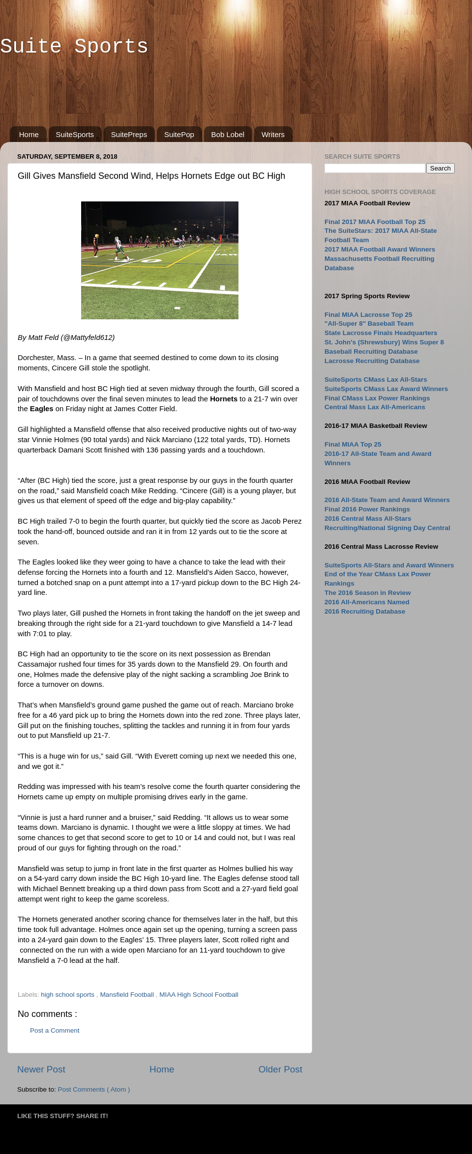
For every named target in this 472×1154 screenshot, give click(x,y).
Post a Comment (55, 1030)
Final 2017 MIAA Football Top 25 (375, 221)
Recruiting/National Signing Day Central (387, 528)
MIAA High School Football (198, 994)
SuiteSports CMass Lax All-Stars (375, 379)
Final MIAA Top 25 (353, 444)
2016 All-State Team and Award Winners (387, 500)
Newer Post (41, 1069)
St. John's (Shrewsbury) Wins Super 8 (384, 342)
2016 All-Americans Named (367, 602)
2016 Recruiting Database (364, 611)
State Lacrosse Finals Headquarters (381, 333)
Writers (273, 134)
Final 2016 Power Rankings (367, 509)
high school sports (68, 994)
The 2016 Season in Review (367, 592)
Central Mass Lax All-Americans (374, 407)
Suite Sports (74, 47)
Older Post (280, 1069)
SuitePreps (129, 134)
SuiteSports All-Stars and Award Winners (389, 565)
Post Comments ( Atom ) (94, 1089)
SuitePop (179, 134)
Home (29, 134)
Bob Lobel (228, 134)
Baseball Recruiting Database (371, 351)
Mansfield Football (127, 994)
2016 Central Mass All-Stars (368, 518)
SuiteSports (75, 134)
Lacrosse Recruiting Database (372, 361)
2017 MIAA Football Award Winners (379, 249)
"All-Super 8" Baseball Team (368, 323)
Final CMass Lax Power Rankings (377, 398)
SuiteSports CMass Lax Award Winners (386, 389)
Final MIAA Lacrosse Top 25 (368, 314)
